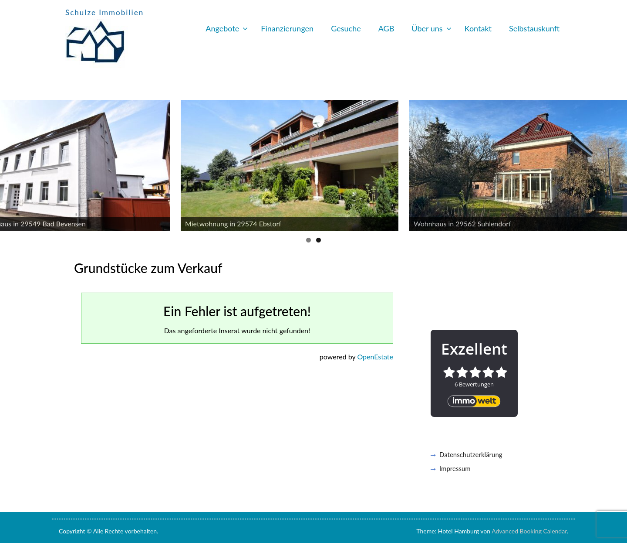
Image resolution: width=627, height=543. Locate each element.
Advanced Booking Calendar (529, 531)
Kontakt (478, 28)
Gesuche (346, 28)
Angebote (222, 28)
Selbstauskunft (534, 28)
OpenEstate (375, 356)
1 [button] (308, 240)
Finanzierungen (287, 28)
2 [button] (318, 240)
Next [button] (616, 163)
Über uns (426, 28)
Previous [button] (10, 163)
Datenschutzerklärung (470, 454)
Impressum (455, 468)
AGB (386, 28)
